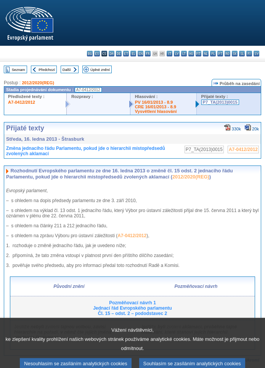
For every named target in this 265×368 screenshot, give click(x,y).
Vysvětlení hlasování (156, 111)
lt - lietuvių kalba (184, 53)
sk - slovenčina (235, 53)
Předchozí (47, 69)
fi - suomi (249, 53)
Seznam (18, 69)
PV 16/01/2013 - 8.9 (154, 102)
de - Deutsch (119, 53)
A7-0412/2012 (21, 102)
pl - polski (213, 53)
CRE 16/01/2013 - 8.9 (155, 106)
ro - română (227, 53)
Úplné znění (100, 69)
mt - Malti (198, 53)
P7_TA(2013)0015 (220, 102)
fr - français (148, 53)
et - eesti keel (126, 53)
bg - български (90, 53)
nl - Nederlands (206, 53)
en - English (140, 53)
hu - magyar (191, 53)
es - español (97, 53)
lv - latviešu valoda (177, 53)
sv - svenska (256, 53)
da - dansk (111, 53)
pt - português (220, 53)
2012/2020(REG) (38, 82)
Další (67, 69)
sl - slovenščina (242, 53)
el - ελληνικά (133, 53)
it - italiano (169, 53)
